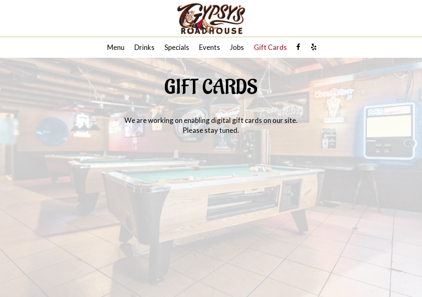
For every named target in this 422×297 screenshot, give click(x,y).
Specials (176, 47)
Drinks (144, 47)
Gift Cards (270, 47)
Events (209, 47)
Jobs (237, 47)
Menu (115, 47)
